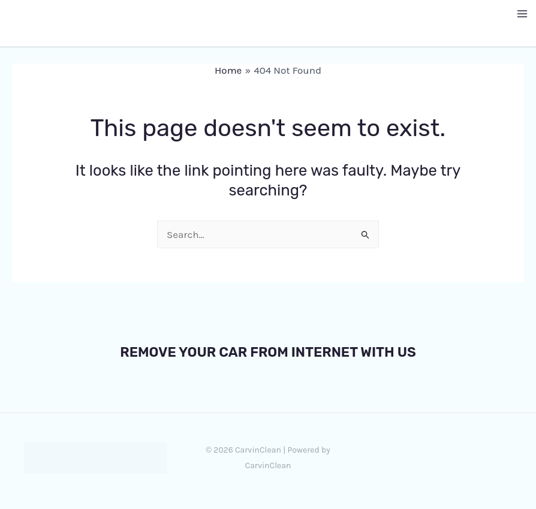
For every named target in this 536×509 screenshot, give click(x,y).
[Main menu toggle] (523, 14)
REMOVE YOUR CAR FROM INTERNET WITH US (268, 351)
